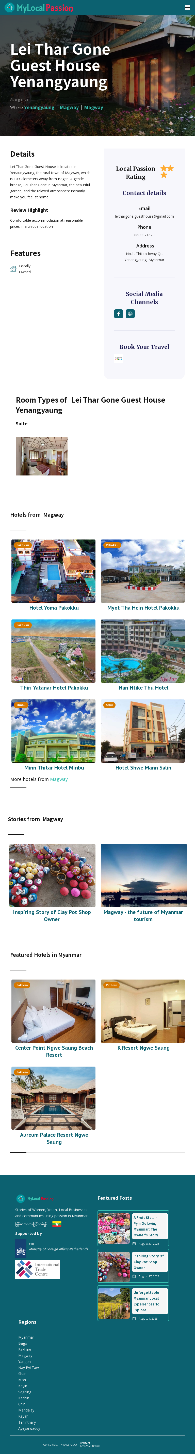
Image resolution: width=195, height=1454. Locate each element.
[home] (90, 7)
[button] (187, 7)
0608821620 (144, 235)
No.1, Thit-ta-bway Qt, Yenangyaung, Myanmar (144, 256)
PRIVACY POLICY (68, 1444)
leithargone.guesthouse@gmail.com (144, 216)
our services (50, 1444)
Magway (59, 779)
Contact (85, 1443)
